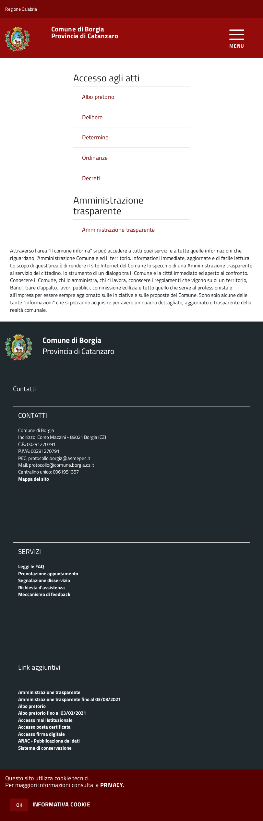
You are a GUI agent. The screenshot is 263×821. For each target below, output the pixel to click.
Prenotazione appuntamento (48, 573)
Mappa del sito (33, 479)
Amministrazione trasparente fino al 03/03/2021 (69, 699)
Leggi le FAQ (31, 566)
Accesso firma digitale (41, 734)
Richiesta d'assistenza (41, 587)
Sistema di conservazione (45, 748)
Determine (95, 137)
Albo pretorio (98, 96)
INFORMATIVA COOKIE (61, 804)
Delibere (92, 117)
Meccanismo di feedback (44, 594)
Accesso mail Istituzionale (45, 720)
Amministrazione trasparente (118, 229)
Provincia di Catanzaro (84, 32)
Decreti (91, 178)
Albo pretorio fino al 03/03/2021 (52, 713)
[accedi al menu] (237, 38)
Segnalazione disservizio (44, 580)
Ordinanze (95, 157)
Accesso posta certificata (44, 727)
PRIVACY (111, 784)
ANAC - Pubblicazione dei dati (49, 741)
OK (19, 805)
